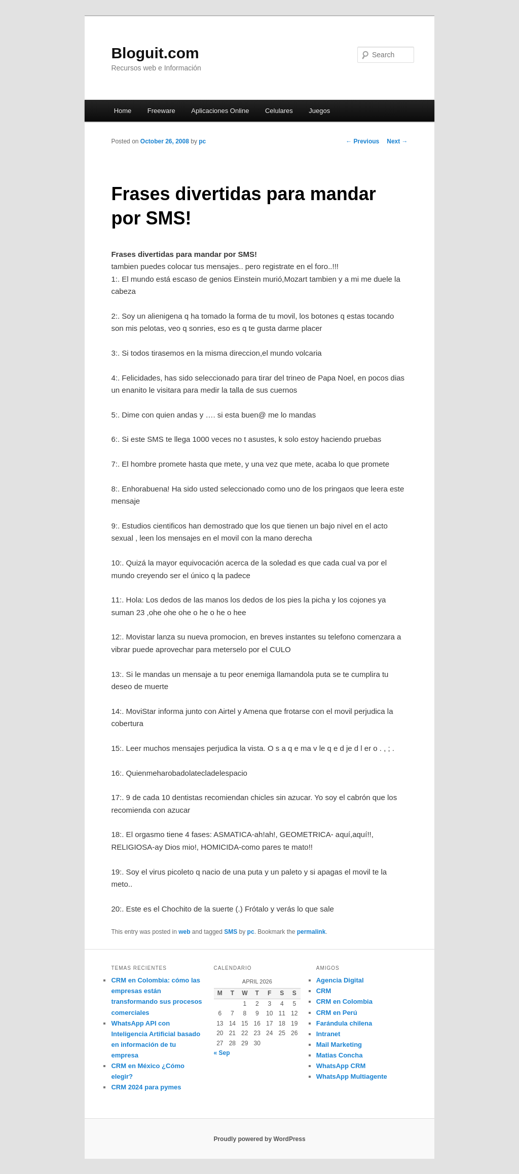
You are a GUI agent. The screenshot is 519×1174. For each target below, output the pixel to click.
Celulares (279, 111)
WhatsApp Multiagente (351, 1076)
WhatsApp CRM (341, 1066)
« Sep (222, 1052)
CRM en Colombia (344, 1001)
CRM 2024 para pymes (146, 1087)
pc (202, 141)
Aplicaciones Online (220, 111)
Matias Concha (339, 1055)
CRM (323, 991)
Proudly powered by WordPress (259, 1139)
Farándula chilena (344, 1023)
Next (397, 141)
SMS (230, 931)
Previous (362, 141)
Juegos (319, 111)
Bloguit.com (155, 53)
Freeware (161, 111)
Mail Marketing (339, 1044)
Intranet (328, 1034)
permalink (311, 931)
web (184, 931)
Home (123, 111)
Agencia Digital (340, 980)
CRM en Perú (336, 1012)
